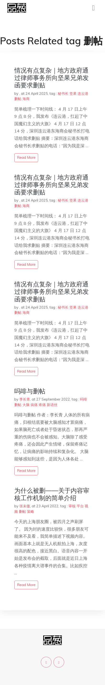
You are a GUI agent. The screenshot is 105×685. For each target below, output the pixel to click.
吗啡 (83, 399)
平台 (80, 506)
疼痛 (42, 404)
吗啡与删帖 (29, 391)
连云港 (83, 93)
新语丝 (52, 404)
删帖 (17, 98)
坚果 (73, 93)
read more (26, 157)
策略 (30, 511)
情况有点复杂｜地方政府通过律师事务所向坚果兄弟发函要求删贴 (51, 77)
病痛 (34, 404)
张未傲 (24, 506)
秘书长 (63, 93)
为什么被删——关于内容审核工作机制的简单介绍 (51, 494)
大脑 (26, 404)
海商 (26, 98)
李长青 (24, 399)
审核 (72, 506)
